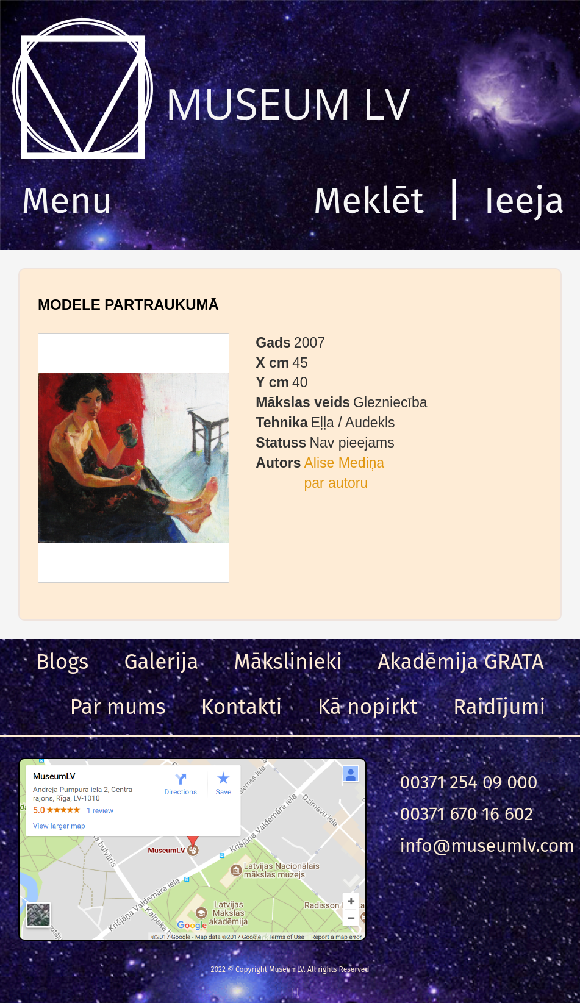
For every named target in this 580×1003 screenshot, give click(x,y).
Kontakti (241, 706)
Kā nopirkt (368, 706)
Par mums (118, 706)
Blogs (62, 661)
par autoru (336, 483)
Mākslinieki (288, 661)
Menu (66, 201)
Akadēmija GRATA (460, 661)
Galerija (161, 661)
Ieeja (524, 201)
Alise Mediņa (344, 463)
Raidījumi (499, 706)
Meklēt (368, 201)
